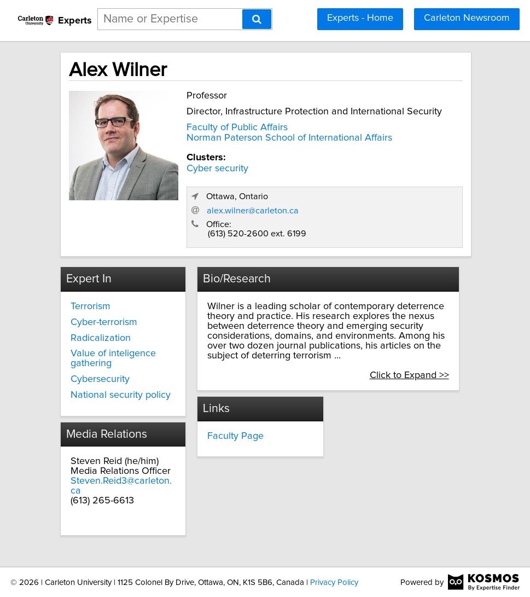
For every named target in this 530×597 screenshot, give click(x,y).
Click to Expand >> (409, 375)
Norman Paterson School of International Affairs (289, 138)
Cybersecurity (100, 379)
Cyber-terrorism (104, 322)
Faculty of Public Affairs (237, 127)
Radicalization (101, 338)
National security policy (121, 395)
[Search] (256, 19)
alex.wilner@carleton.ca (253, 210)
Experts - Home (360, 18)
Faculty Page (235, 436)
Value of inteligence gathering (113, 358)
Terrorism (90, 306)
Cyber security (217, 168)
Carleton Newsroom (467, 18)
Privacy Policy (334, 582)
